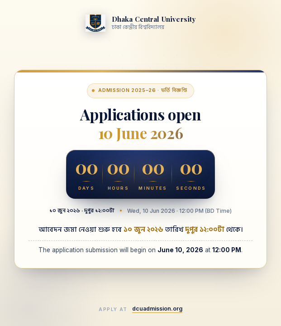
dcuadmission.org (157, 308)
